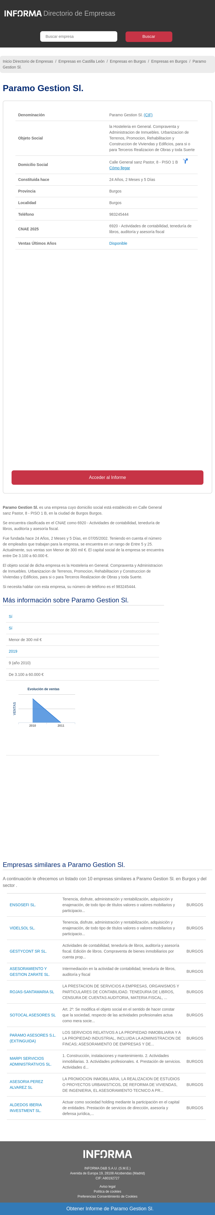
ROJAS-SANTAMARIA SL (32, 992)
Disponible (118, 243)
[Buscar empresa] (78, 36)
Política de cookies (107, 1191)
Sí (10, 616)
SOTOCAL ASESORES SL (33, 1015)
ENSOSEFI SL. (23, 905)
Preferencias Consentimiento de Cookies (107, 1196)
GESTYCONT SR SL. (28, 951)
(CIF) (148, 115)
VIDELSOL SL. (22, 928)
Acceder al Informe (107, 477)
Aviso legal (108, 1186)
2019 (13, 651)
